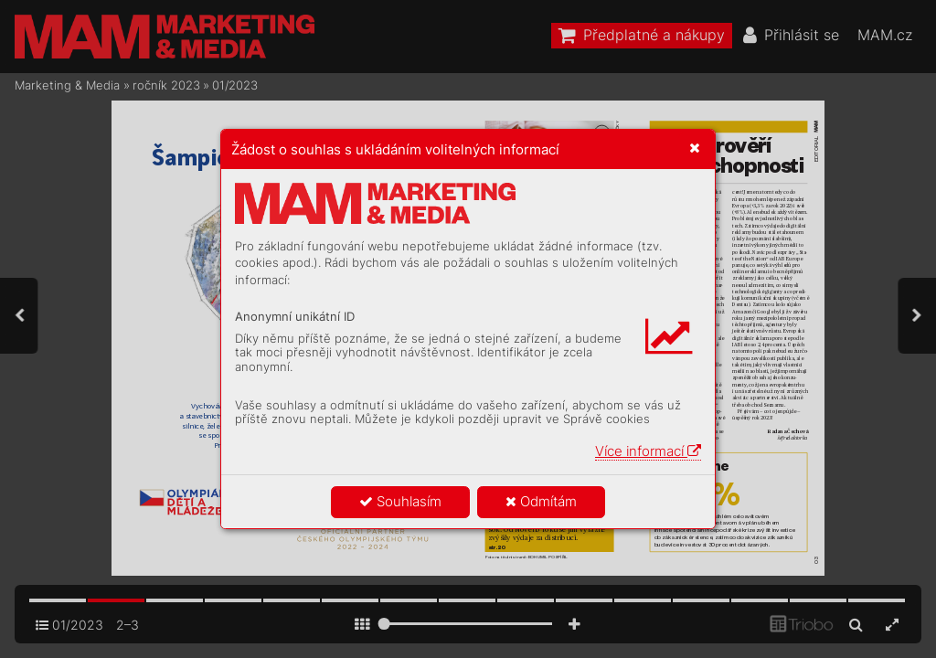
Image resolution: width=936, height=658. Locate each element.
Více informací (648, 451)
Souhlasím (400, 501)
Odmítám (541, 501)
